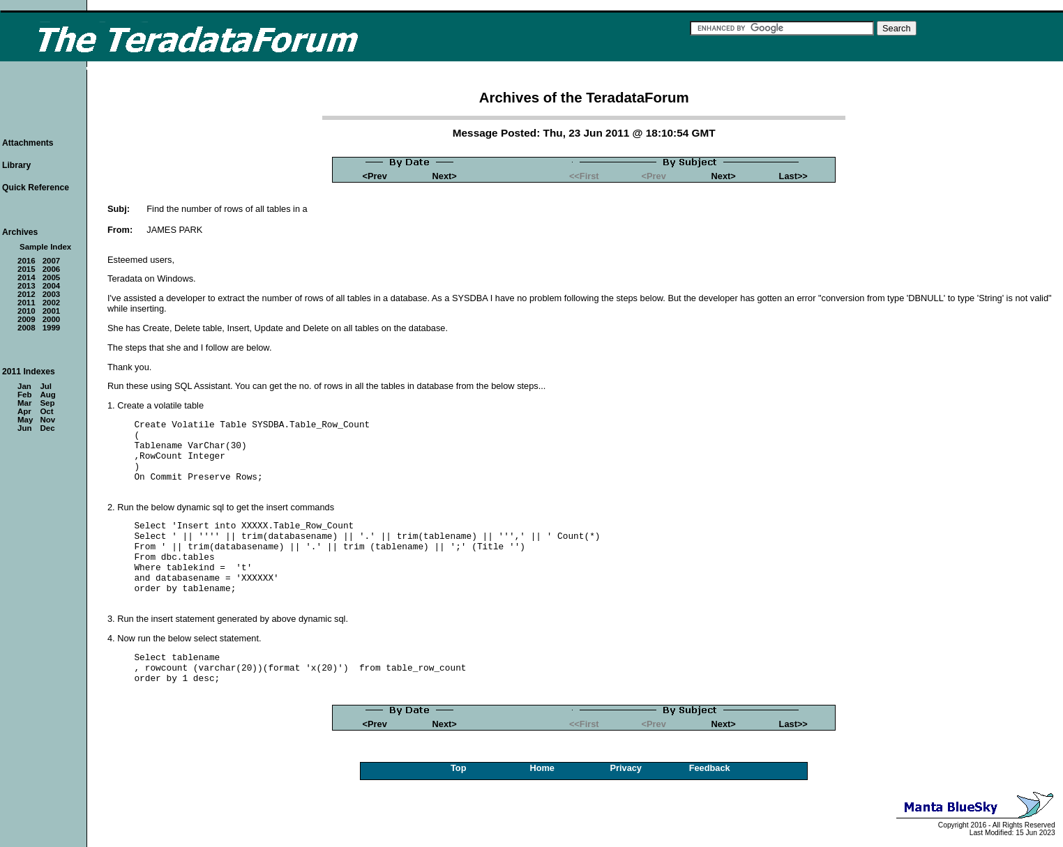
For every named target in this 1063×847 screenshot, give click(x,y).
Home (542, 768)
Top (459, 768)
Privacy (626, 768)
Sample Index (45, 247)
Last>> (793, 176)
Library (16, 165)
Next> (444, 176)
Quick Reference (35, 187)
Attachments (28, 143)
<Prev (375, 176)
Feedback (709, 768)
